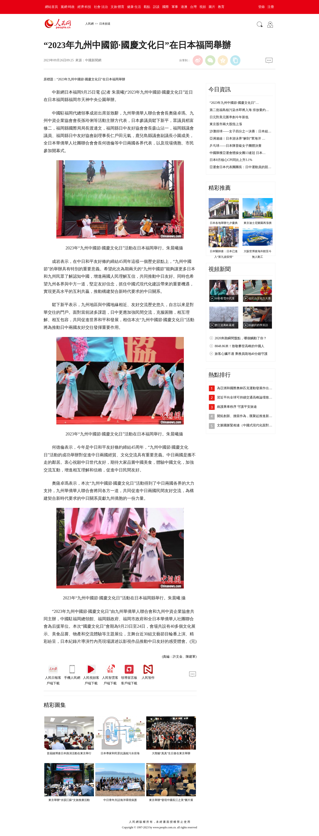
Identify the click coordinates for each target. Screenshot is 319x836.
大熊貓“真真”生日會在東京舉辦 (171, 753)
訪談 (156, 7)
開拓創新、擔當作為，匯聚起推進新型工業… (249, 416)
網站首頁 (51, 7)
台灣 (193, 7)
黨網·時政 (68, 7)
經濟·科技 (84, 7)
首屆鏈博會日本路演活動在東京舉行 (69, 753)
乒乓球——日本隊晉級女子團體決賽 (236, 145)
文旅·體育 (117, 7)
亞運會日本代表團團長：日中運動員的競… (240, 167)
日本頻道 (104, 23)
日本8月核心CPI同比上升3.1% (231, 160)
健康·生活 (134, 7)
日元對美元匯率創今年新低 (229, 117)
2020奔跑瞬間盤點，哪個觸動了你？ (241, 338)
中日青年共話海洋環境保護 (120, 800)
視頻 (202, 7)
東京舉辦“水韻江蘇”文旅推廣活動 (69, 800)
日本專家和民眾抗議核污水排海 (120, 753)
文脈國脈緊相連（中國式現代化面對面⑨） (248, 425)
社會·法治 (101, 7)
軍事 (175, 7)
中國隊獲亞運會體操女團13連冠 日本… (238, 153)
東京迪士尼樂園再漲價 (257, 223)
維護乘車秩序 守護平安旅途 (237, 406)
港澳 (184, 7)
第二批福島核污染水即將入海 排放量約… (239, 110)
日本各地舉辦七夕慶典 (224, 223)
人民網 (89, 23)
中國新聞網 (93, 60)
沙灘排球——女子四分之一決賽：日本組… (240, 131)
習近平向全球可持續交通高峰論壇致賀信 (246, 397)
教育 (221, 7)
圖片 (212, 7)
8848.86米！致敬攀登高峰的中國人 (239, 346)
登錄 (261, 7)
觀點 (147, 7)
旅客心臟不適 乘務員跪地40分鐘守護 (241, 354)
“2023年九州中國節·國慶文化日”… (234, 102)
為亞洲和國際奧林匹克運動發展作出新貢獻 (248, 388)
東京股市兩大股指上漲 (226, 124)
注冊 (271, 7)
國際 (165, 7)
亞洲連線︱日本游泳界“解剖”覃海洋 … (237, 138)
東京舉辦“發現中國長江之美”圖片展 (171, 800)
